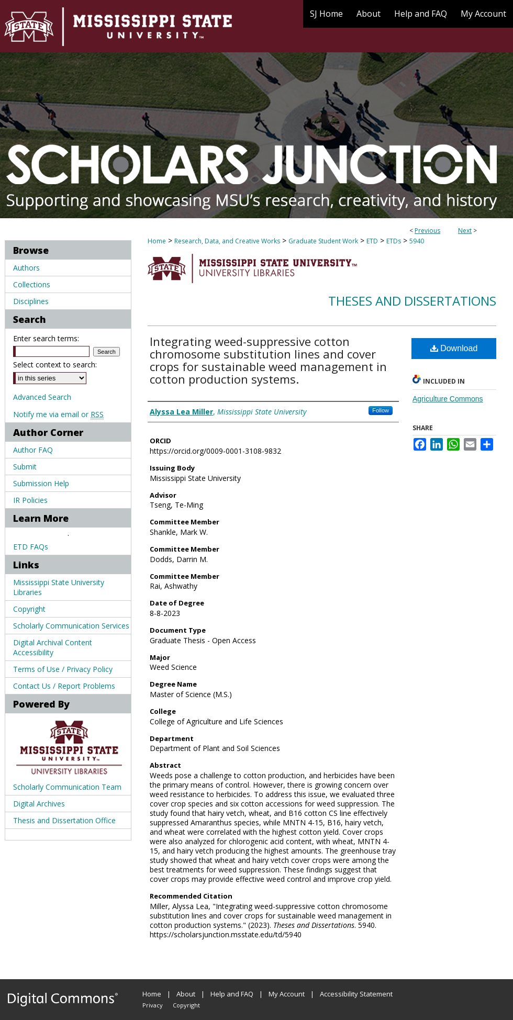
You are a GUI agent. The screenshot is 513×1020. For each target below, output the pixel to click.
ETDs (393, 241)
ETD (372, 241)
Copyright (29, 609)
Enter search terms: (46, 338)
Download (454, 348)
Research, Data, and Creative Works (227, 241)
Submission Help (41, 483)
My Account (287, 994)
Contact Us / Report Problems (64, 686)
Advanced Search (42, 397)
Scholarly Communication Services (71, 626)
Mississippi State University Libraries (58, 587)
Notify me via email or (58, 414)
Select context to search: (55, 364)
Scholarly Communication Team (67, 787)
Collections (31, 284)
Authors (26, 268)
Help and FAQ (231, 994)
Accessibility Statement (356, 994)
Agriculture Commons (447, 399)
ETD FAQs (30, 547)
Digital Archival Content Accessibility (52, 647)
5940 (416, 241)
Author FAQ (33, 450)
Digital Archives (39, 804)
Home (157, 241)
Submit (25, 467)
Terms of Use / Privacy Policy (63, 669)
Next (465, 230)
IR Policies (30, 500)
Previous (427, 230)
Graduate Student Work (323, 241)
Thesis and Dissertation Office (64, 820)
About (185, 994)
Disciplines (31, 301)
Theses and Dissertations (412, 300)
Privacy (152, 1005)
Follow (380, 410)
